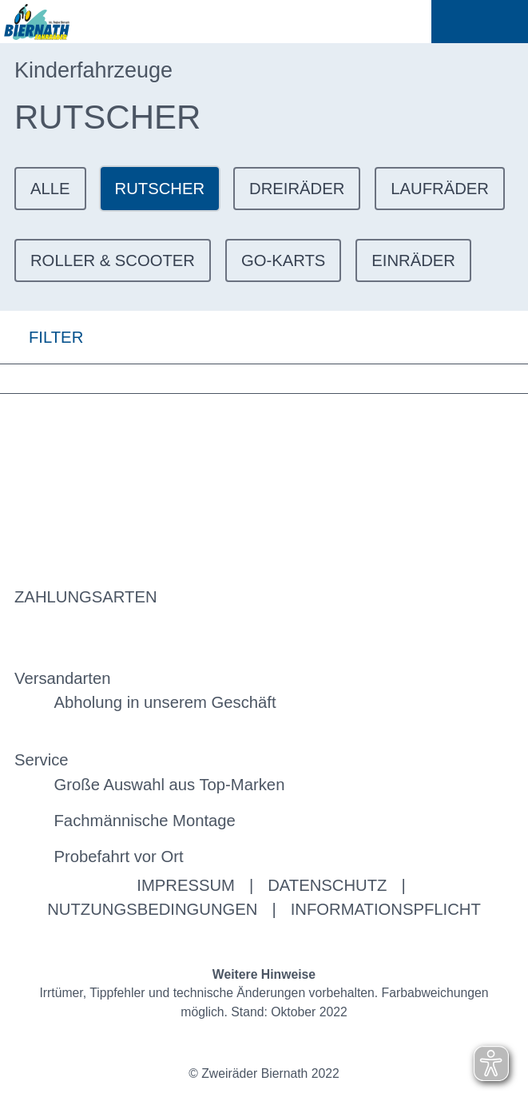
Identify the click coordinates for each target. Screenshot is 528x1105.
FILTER (41, 337)
